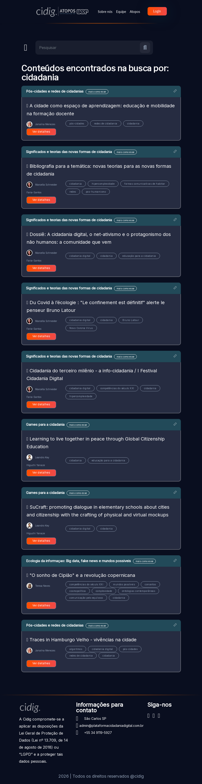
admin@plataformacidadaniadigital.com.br (111, 726)
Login (157, 11)
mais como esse (97, 91)
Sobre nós (105, 12)
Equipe (121, 12)
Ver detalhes (41, 131)
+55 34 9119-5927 (98, 733)
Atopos (135, 12)
